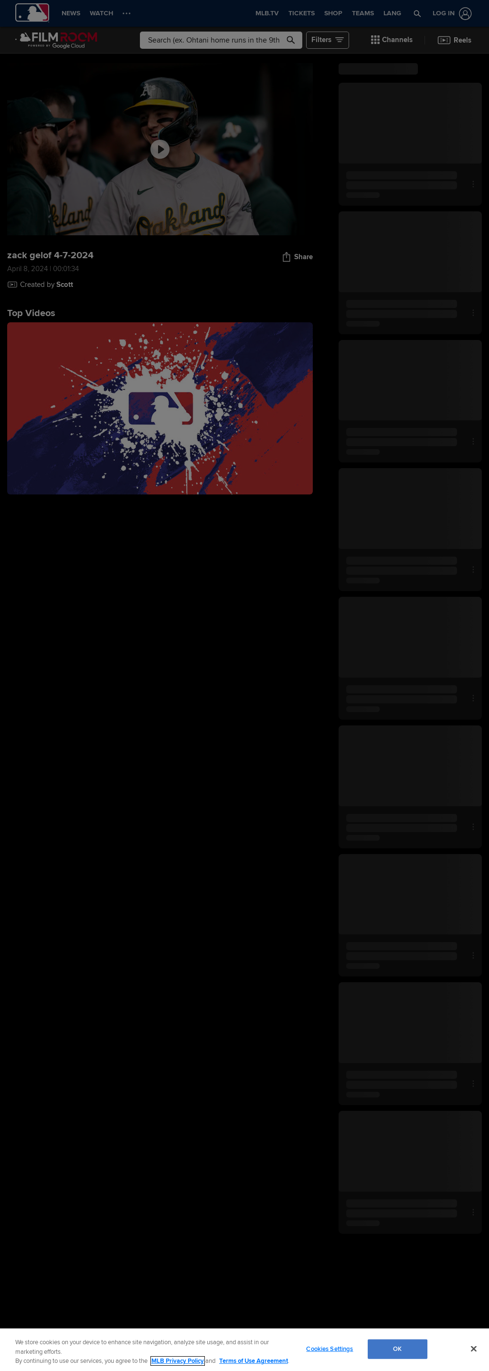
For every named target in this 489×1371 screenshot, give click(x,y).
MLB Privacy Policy (177, 1361)
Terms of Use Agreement (253, 1361)
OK (397, 1348)
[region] (244, 1349)
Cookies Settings (329, 1348)
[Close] (473, 1348)
